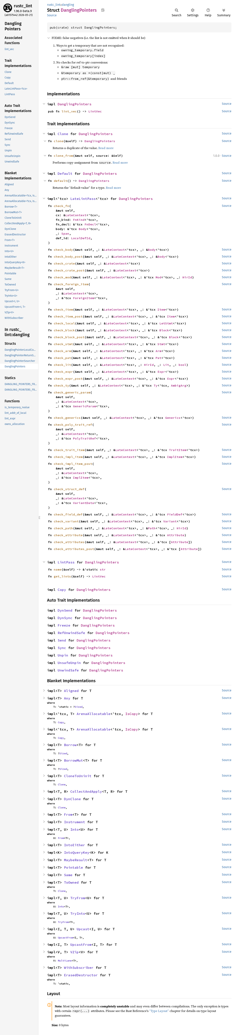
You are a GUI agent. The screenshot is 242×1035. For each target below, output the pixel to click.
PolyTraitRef (84, 438)
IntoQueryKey (76, 852)
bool (182, 365)
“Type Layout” (159, 1011)
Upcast (83, 929)
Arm (158, 351)
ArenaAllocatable (93, 714)
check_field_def (68, 514)
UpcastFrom (65, 937)
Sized (78, 706)
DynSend (65, 610)
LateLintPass (83, 198)
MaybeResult (75, 860)
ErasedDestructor (81, 975)
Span (65, 233)
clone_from (63, 156)
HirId (187, 277)
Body (82, 229)
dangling (68, 5)
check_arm (62, 351)
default (60, 181)
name (57, 569)
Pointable (73, 867)
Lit (166, 365)
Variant (170, 521)
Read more (106, 148)
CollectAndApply (86, 791)
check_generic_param (72, 392)
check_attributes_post (74, 549)
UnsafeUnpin (69, 663)
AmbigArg (178, 385)
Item (161, 309)
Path (152, 528)
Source (52, 15)
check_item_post (68, 316)
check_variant (66, 521)
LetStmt (166, 323)
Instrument (74, 822)
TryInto (77, 913)
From (68, 814)
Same (68, 875)
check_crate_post (69, 270)
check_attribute (68, 535)
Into (74, 829)
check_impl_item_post (73, 464)
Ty (155, 385)
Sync (62, 648)
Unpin (63, 655)
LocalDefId (80, 238)
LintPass (66, 562)
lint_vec (69, 111)
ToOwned (71, 882)
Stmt (161, 344)
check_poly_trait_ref (73, 424)
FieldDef (174, 514)
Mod (158, 277)
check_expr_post (68, 378)
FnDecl (90, 224)
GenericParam (84, 406)
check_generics (67, 418)
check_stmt (63, 344)
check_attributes (69, 542)
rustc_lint (23, 5)
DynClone (72, 799)
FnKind (79, 220)
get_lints (62, 576)
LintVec (95, 111)
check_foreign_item (71, 284)
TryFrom (77, 898)
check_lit (62, 365)
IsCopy (131, 714)
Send (62, 640)
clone (58, 141)
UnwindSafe (68, 670)
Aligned (71, 691)
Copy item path (103, 10)
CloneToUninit (77, 776)
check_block (64, 330)
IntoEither (74, 845)
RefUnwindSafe (71, 633)
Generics (173, 418)
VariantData (83, 503)
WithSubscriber (79, 967)
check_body (63, 250)
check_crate (64, 263)
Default (65, 173)
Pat (158, 358)
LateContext (75, 215)
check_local (64, 323)
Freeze (64, 625)
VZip (74, 952)
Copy (62, 589)
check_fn (61, 206)
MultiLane (65, 960)
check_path (63, 528)
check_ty (61, 385)
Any (67, 698)
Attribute (175, 535)
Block (164, 330)
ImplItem (174, 457)
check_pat (62, 358)
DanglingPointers (74, 104)
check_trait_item (69, 450)
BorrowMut (73, 760)
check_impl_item (68, 457)
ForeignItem (83, 298)
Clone (63, 134)
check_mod (62, 277)
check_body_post (68, 256)
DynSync (65, 618)
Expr (161, 372)
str (103, 569)
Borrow (70, 745)
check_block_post (69, 337)
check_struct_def (69, 489)
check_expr (63, 372)
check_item (63, 309)
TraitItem (177, 450)
